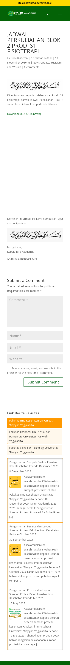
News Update (41, 62)
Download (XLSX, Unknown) (24, 114)
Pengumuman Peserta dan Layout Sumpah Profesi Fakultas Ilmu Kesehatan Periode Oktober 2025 (34, 530)
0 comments (31, 67)
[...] (11, 517)
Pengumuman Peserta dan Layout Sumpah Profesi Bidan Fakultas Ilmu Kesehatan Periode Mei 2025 (31, 594)
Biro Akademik (19, 58)
